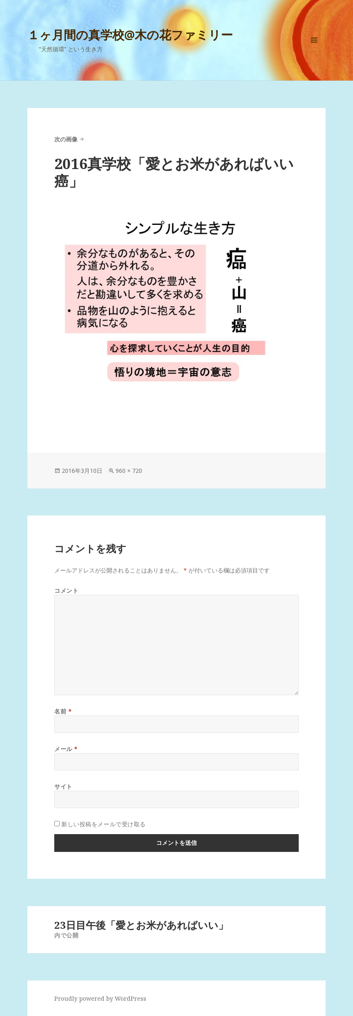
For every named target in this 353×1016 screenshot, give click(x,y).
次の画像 (65, 139)
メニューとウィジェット (314, 51)
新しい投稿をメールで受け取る (103, 824)
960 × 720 (129, 471)
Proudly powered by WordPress (100, 998)
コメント (66, 590)
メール (66, 749)
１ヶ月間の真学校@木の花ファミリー (130, 34)
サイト (63, 786)
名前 (63, 711)
